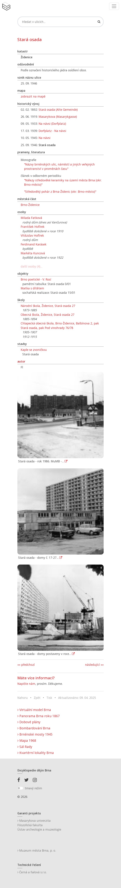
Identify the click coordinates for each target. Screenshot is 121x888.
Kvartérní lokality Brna (35, 752)
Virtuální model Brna (34, 709)
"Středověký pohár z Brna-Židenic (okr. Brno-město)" (60, 192)
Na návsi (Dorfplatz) (52, 124)
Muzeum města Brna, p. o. (36, 850)
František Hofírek (32, 227)
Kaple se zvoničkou (34, 350)
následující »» (94, 665)
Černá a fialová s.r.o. (32, 872)
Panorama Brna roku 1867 (38, 716)
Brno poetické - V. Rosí (36, 279)
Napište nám (26, 684)
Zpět (37, 698)
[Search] (60, 22)
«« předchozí (26, 665)
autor (21, 361)
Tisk (49, 698)
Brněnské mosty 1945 (34, 734)
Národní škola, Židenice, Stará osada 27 (48, 306)
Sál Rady (24, 746)
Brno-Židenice (30, 205)
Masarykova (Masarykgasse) (58, 117)
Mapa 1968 (26, 740)
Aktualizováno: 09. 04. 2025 (77, 698)
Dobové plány (28, 722)
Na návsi (44, 138)
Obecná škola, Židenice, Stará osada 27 (47, 315)
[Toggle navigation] (114, 6)
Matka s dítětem (32, 288)
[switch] (20, 788)
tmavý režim (33, 788)
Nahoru (22, 698)
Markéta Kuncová (33, 253)
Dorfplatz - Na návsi (52, 131)
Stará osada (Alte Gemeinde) (58, 110)
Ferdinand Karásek (33, 244)
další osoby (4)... (31, 266)
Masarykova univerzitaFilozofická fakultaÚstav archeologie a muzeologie (39, 825)
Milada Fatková (31, 218)
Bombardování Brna (33, 728)
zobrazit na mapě (33, 96)
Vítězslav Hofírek (32, 235)
